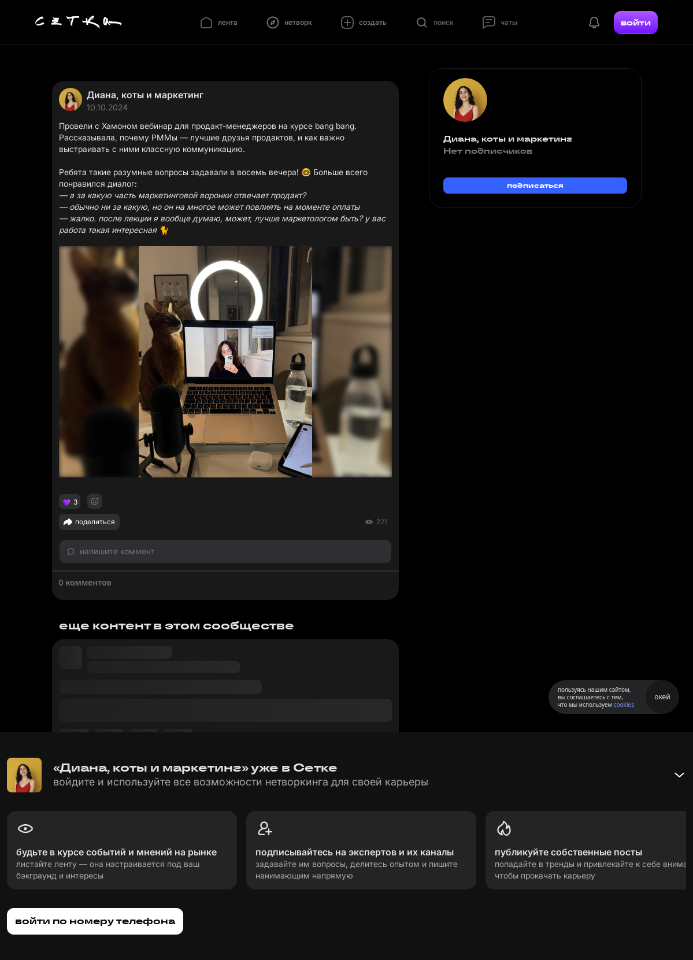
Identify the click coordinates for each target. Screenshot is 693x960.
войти (636, 22)
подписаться (535, 185)
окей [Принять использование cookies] (662, 697)
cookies (624, 704)
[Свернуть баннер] (679, 775)
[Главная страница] (78, 22)
